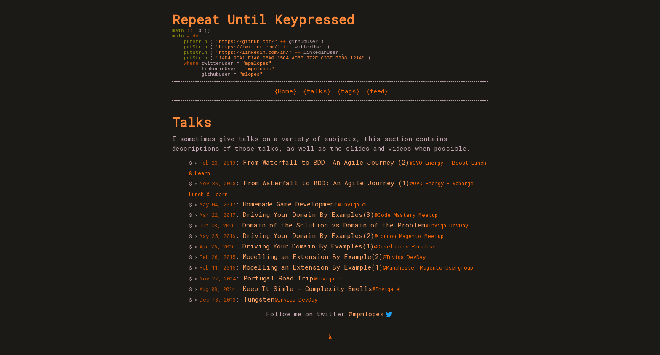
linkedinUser (278, 56)
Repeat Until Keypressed (263, 19)
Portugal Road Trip (278, 285)
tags (348, 98)
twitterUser (271, 50)
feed (377, 98)
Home (285, 98)
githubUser (268, 43)
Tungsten (258, 306)
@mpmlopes (371, 321)
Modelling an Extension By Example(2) (313, 264)
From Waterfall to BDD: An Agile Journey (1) (326, 190)
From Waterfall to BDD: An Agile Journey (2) (326, 169)
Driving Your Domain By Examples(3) (308, 222)
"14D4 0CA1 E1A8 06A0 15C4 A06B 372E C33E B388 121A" (290, 62)
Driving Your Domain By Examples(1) (308, 253)
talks (316, 98)
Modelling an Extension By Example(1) (313, 274)
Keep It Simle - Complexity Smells (307, 296)
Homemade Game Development (290, 211)
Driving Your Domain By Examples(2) (308, 243)
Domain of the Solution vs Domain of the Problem (333, 232)
